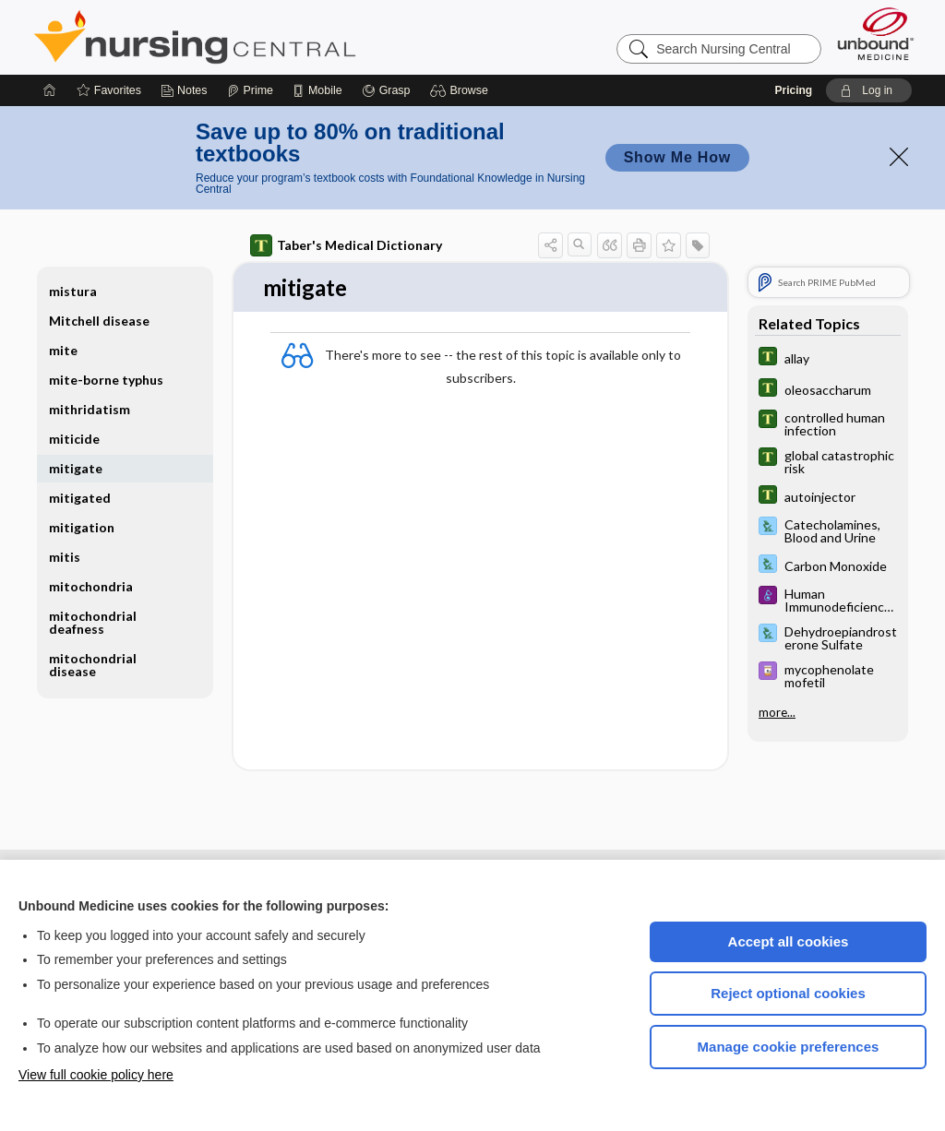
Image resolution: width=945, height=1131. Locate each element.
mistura (73, 291)
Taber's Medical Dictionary (346, 245)
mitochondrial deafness (93, 622)
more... (777, 712)
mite (63, 350)
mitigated (80, 498)
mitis (64, 557)
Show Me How (677, 157)
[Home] (49, 90)
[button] (462, 90)
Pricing (793, 90)
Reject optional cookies (788, 993)
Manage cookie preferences (788, 1046)
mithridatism (89, 409)
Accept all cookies (788, 941)
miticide (74, 438)
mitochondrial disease (93, 664)
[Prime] (250, 90)
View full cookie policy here (95, 1074)
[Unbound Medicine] (875, 34)
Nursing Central (264, 37)
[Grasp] (386, 90)
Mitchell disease (99, 320)
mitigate (75, 468)
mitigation (81, 527)
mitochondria (91, 586)
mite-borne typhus (106, 379)
